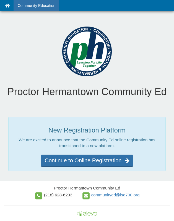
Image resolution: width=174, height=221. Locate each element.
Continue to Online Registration (87, 160)
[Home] (7, 5)
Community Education (36, 5)
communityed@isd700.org (115, 195)
